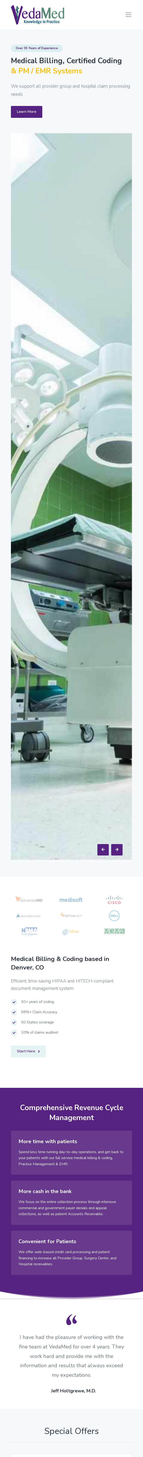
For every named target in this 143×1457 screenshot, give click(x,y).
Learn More (26, 111)
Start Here (28, 1051)
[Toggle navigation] (128, 14)
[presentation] (103, 849)
